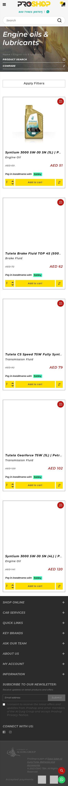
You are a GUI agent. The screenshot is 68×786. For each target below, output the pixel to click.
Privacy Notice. (18, 715)
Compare (34, 66)
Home (6, 55)
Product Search (34, 59)
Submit (57, 698)
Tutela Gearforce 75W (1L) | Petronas (36, 455)
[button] (59, 182)
